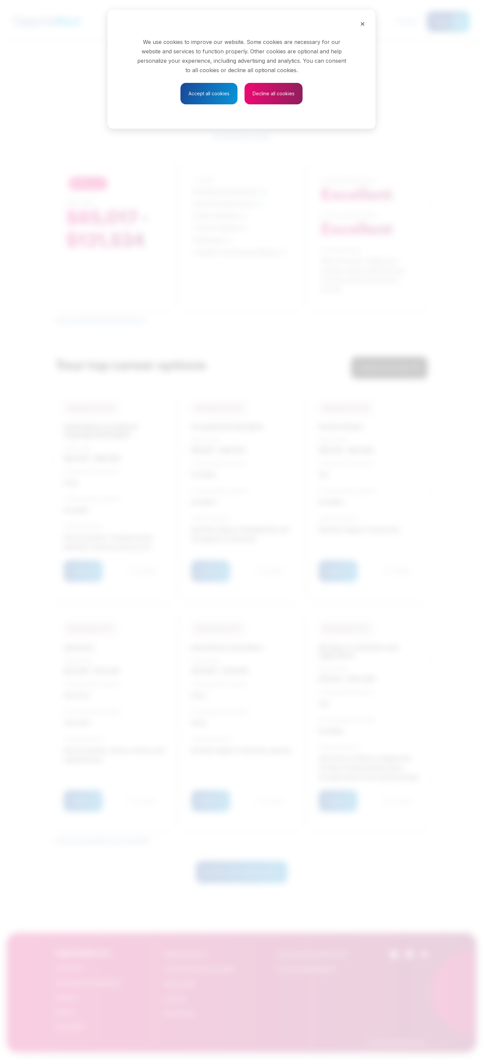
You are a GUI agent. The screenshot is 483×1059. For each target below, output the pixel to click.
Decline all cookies (273, 93)
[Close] (362, 23)
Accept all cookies (209, 93)
